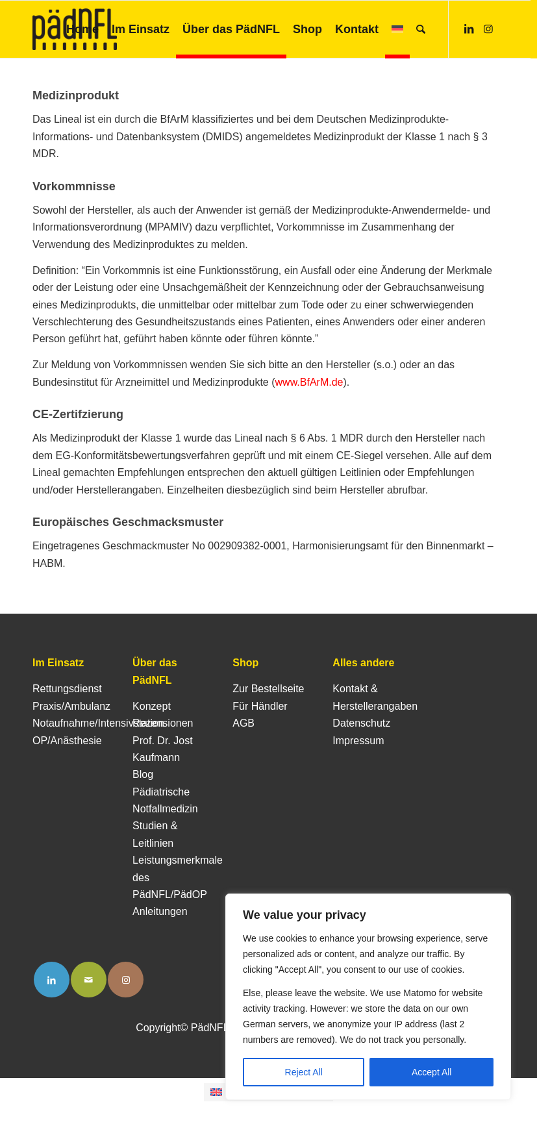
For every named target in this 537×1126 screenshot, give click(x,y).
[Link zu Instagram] (488, 28)
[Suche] (421, 29)
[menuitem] (82, 29)
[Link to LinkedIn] (51, 979)
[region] (368, 997)
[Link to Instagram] (126, 979)
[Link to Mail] (88, 979)
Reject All (304, 1072)
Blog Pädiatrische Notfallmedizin (164, 791)
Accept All (431, 1072)
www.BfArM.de (309, 382)
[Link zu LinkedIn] (469, 28)
